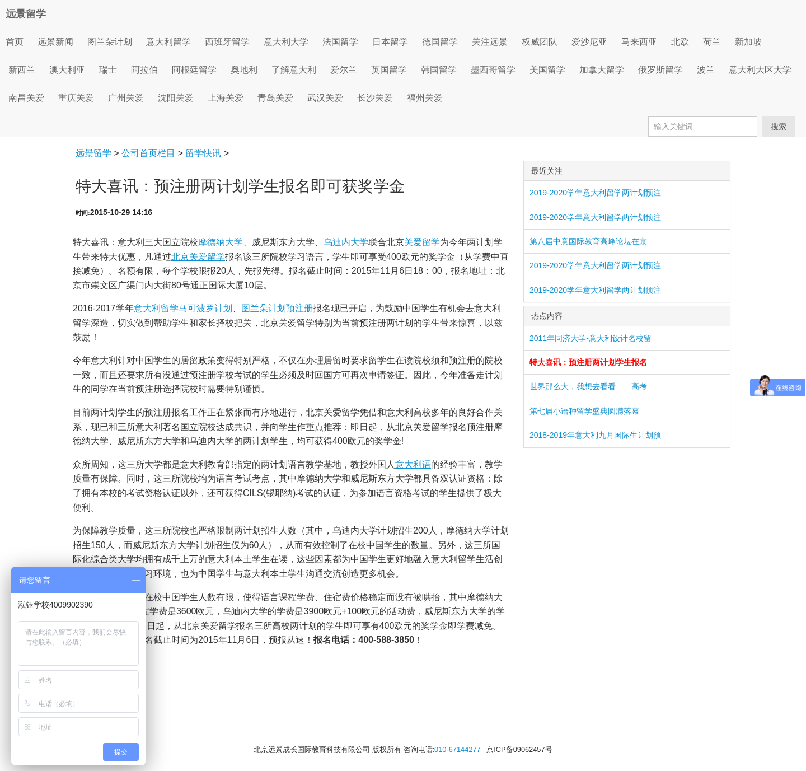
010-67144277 (457, 749)
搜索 (778, 126)
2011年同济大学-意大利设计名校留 (590, 338)
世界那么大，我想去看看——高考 (588, 386)
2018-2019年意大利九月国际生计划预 (595, 435)
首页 (15, 41)
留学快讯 (203, 153)
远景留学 (26, 14)
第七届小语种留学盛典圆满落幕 (584, 410)
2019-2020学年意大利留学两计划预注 (595, 192)
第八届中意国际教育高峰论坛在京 (588, 241)
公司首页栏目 (148, 153)
